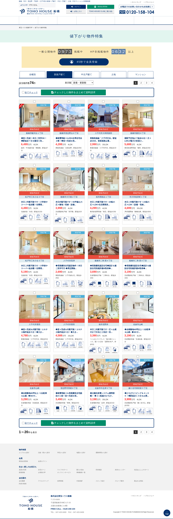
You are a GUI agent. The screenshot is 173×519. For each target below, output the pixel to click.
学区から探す (61, 452)
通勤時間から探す (102, 452)
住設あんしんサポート (141, 470)
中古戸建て (86, 74)
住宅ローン (42, 470)
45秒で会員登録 (84, 62)
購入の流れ (105, 20)
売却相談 (86, 20)
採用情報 (60, 481)
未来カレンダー (120, 470)
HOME (28, 20)
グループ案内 (119, 481)
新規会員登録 (100, 7)
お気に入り (76, 11)
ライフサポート (62, 470)
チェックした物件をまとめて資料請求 (73, 92)
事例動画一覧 (80, 472)
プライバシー (149, 2)
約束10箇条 (22, 483)
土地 (113, 74)
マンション (140, 74)
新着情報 (22, 472)
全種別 (32, 74)
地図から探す (80, 452)
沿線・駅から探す (44, 452)
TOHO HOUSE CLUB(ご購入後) (100, 11)
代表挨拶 (79, 481)
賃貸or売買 (22, 470)
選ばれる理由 (138, 481)
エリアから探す (24, 452)
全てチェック (30, 92)
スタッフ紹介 (100, 481)
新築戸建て (59, 74)
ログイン (76, 7)
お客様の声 (42, 472)
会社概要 (22, 481)
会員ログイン (42, 461)
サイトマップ (136, 2)
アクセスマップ (43, 481)
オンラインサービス (64, 472)
